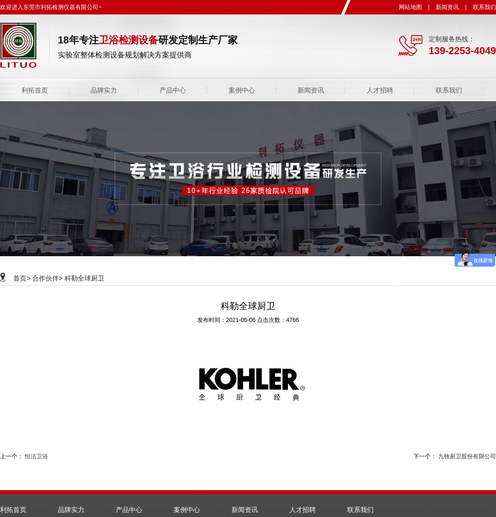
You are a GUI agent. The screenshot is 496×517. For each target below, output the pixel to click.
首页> (21, 278)
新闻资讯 (447, 7)
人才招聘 (380, 90)
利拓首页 (34, 90)
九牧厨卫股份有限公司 (467, 456)
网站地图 (410, 7)
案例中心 (242, 90)
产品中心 (173, 90)
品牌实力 (104, 90)
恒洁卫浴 (36, 456)
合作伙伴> (47, 278)
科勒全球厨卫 (84, 278)
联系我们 (484, 7)
